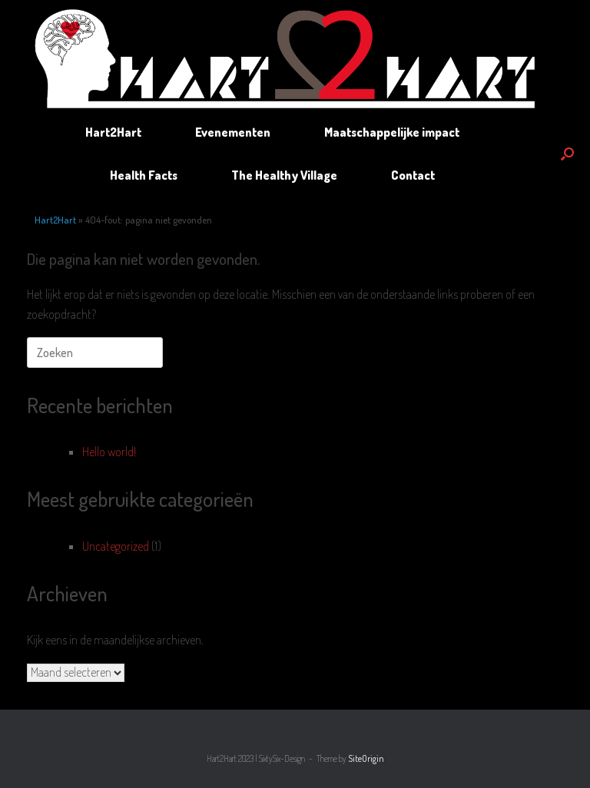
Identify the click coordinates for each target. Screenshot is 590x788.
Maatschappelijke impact (391, 132)
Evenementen (232, 132)
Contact (413, 175)
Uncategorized (115, 546)
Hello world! (109, 451)
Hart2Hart (113, 132)
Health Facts (143, 175)
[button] (567, 154)
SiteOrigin (366, 758)
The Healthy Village (284, 175)
